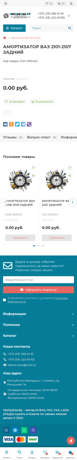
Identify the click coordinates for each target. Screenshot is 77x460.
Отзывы (13, 137)
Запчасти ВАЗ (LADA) (25, 37)
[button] (4, 202)
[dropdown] (5, 3)
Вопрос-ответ (42, 137)
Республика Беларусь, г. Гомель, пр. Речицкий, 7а (33, 382)
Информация (38, 314)
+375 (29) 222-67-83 (51, 17)
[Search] (52, 28)
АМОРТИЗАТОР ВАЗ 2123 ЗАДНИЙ (56, 202)
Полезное (38, 325)
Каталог (38, 336)
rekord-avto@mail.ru (22, 365)
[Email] (38, 279)
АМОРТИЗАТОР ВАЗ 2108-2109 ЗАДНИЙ (20, 202)
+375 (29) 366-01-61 (51, 13)
